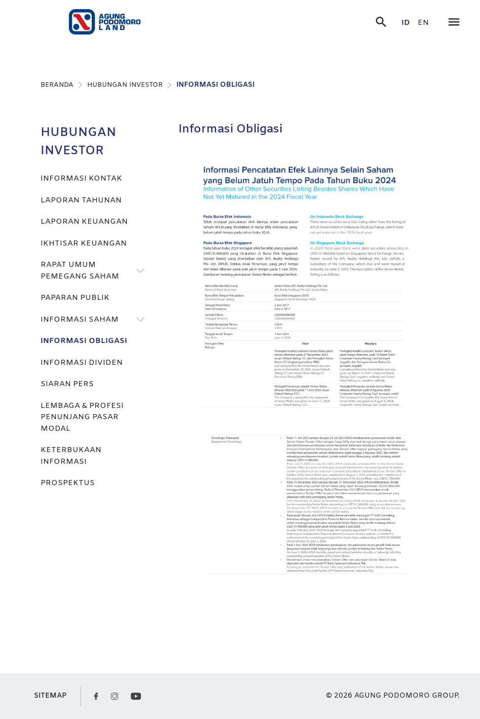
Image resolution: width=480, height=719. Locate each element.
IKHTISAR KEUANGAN (84, 243)
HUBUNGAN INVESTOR (125, 85)
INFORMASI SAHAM (80, 320)
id (405, 23)
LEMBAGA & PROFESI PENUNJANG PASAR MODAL (82, 417)
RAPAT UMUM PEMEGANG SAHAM (80, 271)
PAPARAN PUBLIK (75, 298)
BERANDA (57, 85)
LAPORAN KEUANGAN (84, 222)
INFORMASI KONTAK (81, 179)
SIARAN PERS (67, 384)
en (423, 23)
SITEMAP (50, 696)
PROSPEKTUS (68, 483)
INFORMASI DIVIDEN (82, 363)
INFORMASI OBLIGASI (215, 85)
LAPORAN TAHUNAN (81, 200)
